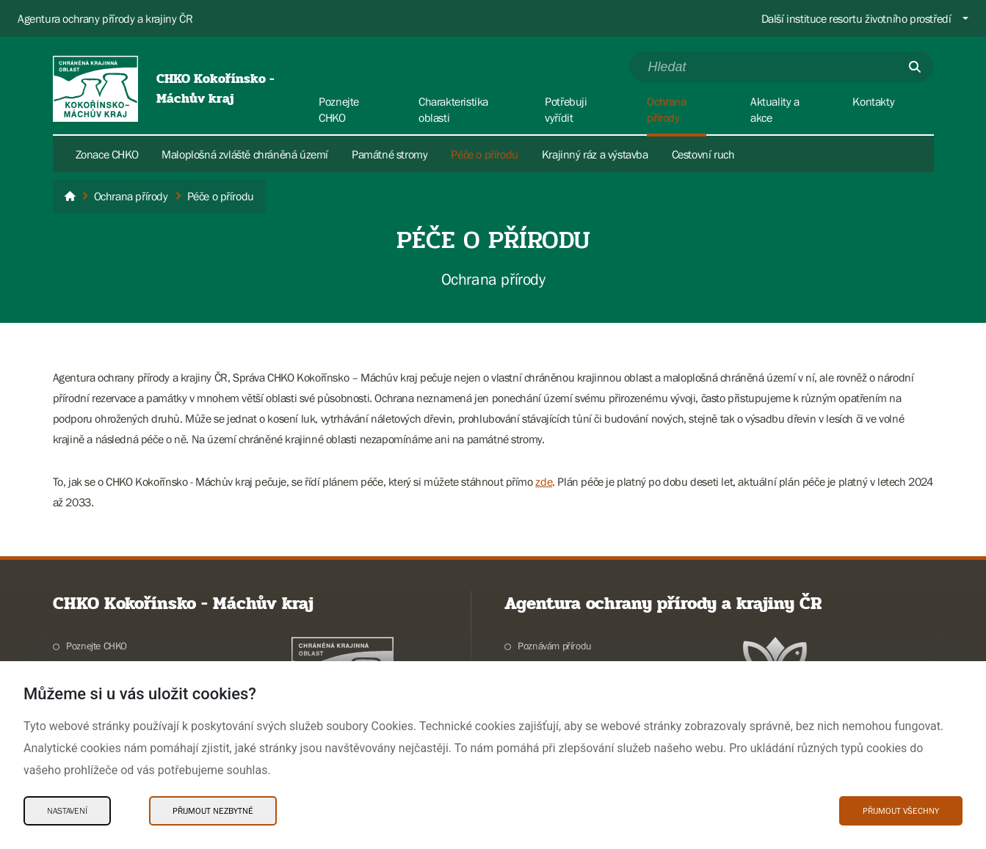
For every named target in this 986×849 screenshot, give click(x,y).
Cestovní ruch (703, 154)
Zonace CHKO (107, 154)
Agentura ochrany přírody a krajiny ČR (105, 18)
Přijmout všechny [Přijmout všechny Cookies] (901, 811)
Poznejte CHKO (96, 646)
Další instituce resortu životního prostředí (856, 18)
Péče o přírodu (484, 154)
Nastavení (67, 811)
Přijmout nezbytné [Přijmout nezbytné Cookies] (213, 811)
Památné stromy (389, 154)
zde (543, 481)
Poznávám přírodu (555, 646)
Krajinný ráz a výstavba (595, 154)
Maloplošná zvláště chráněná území (245, 154)
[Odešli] (914, 66)
